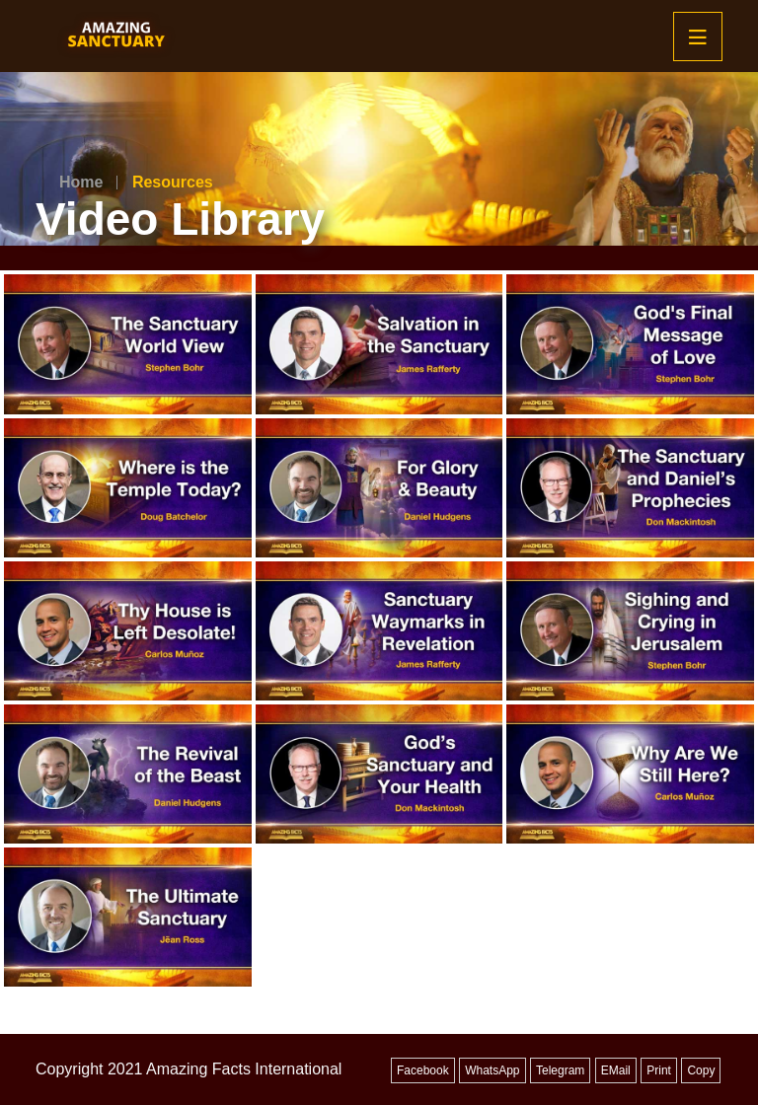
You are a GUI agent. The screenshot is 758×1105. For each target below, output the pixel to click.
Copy (701, 1070)
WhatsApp (492, 1070)
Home (81, 182)
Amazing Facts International (243, 1069)
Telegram (560, 1070)
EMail (616, 1070)
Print (658, 1070)
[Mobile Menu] (697, 36)
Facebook (423, 1070)
